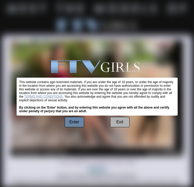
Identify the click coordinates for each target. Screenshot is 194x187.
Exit (119, 122)
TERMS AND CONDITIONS (43, 96)
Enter (74, 122)
